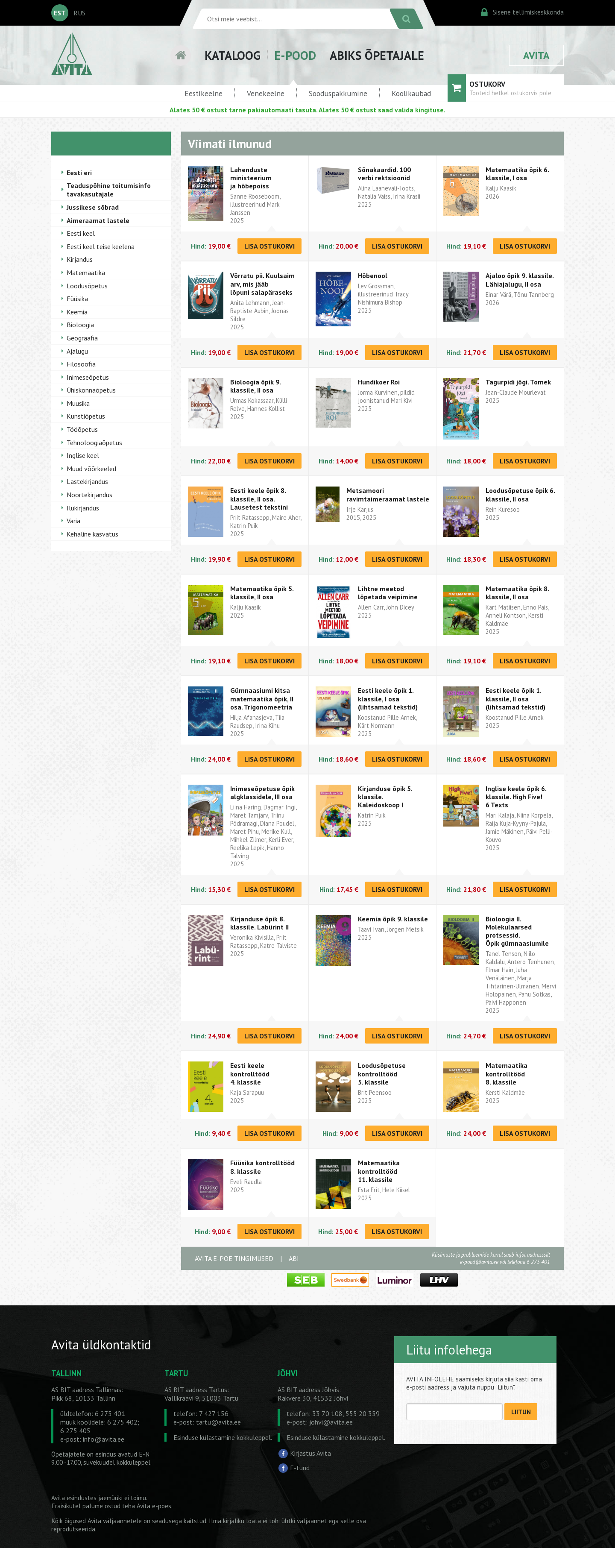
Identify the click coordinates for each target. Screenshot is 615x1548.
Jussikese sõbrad (93, 207)
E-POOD (295, 55)
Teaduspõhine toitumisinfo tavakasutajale (109, 189)
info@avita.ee (103, 1439)
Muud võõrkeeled (91, 468)
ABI (294, 1258)
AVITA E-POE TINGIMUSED (234, 1258)
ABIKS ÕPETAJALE (377, 55)
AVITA (536, 55)
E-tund (300, 1467)
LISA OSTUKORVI (269, 246)
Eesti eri (79, 172)
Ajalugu (77, 351)
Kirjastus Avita (310, 1453)
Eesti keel (81, 233)
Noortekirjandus (89, 494)
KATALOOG (233, 55)
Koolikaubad (411, 93)
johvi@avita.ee (331, 1422)
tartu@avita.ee (218, 1422)
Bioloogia (80, 324)
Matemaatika (86, 272)
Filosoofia (81, 364)
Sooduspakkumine (338, 93)
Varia (73, 520)
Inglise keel (83, 455)
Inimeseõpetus (88, 377)
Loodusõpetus (87, 285)
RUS (79, 13)
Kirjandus (80, 259)
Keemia (77, 312)
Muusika (78, 403)
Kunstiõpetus (86, 416)
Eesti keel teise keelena (101, 246)
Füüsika (77, 298)
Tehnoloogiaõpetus (94, 442)
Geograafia (82, 338)
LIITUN (521, 1412)
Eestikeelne (203, 93)
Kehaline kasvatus (92, 534)
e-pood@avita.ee (479, 1262)
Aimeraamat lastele (98, 220)
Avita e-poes (154, 1506)
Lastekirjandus (87, 481)
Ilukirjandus (83, 508)
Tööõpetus (82, 429)
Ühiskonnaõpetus (91, 390)
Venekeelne (265, 93)
